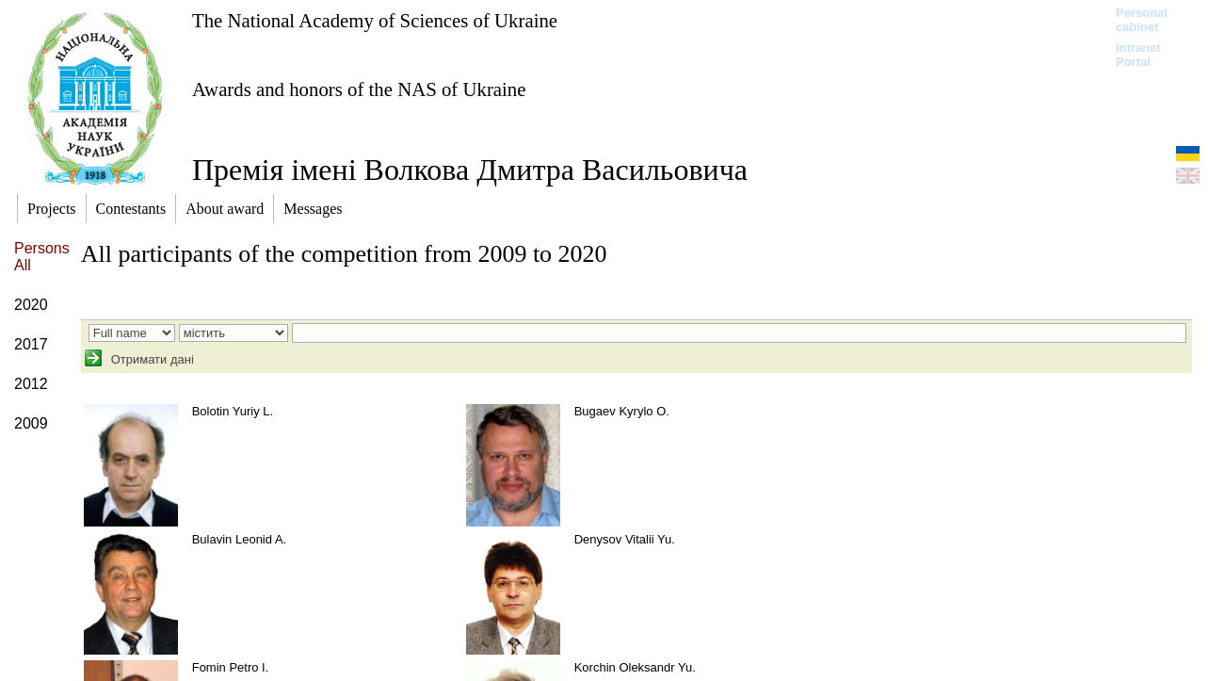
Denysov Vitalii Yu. (624, 539)
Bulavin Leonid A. (239, 539)
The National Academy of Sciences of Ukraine (374, 20)
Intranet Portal (1138, 55)
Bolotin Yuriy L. (232, 411)
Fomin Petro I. (230, 667)
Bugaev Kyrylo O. (621, 411)
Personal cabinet (1142, 20)
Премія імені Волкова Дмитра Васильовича (470, 169)
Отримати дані (150, 359)
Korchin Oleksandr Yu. (635, 667)
